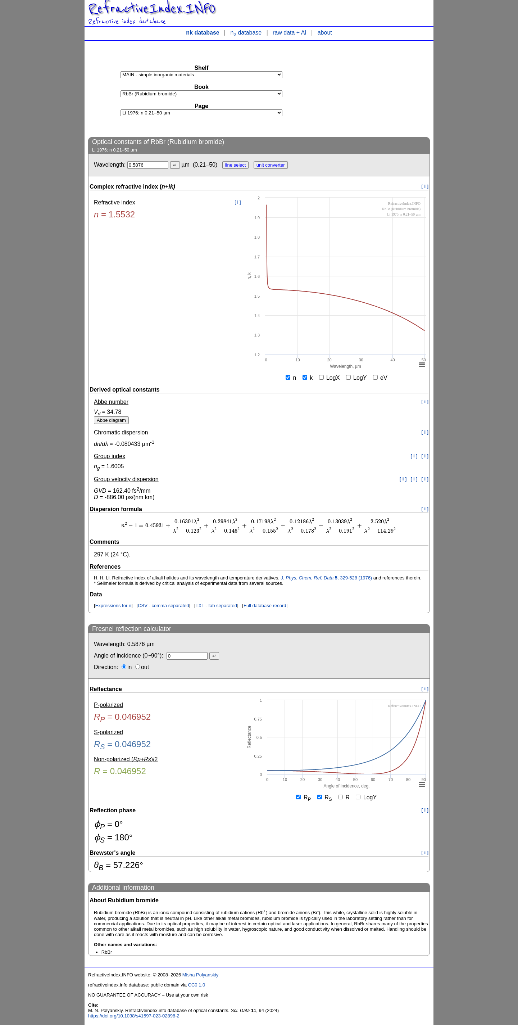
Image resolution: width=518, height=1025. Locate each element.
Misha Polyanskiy (200, 974)
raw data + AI (289, 33)
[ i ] (425, 186)
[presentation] (259, 525)
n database (246, 33)
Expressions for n (113, 605)
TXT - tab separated (216, 605)
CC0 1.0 (196, 985)
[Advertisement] (376, 89)
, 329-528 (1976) (326, 578)
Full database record (265, 605)
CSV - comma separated (163, 605)
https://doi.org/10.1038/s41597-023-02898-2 (134, 1016)
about (325, 33)
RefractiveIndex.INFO (151, 8)
